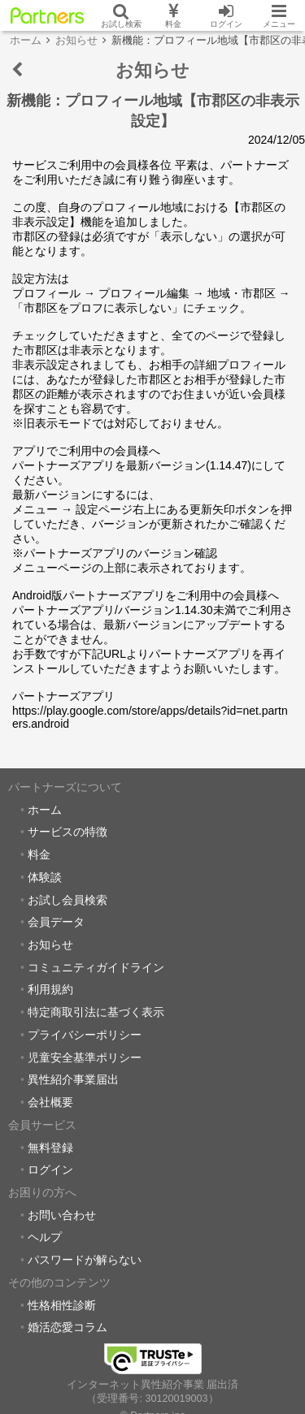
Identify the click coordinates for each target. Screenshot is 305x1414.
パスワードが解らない (85, 1259)
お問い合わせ (62, 1215)
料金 (39, 854)
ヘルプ (45, 1236)
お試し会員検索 (67, 899)
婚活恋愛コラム (67, 1327)
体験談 (45, 877)
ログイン (50, 1169)
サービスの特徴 (67, 831)
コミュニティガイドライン (96, 967)
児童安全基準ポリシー (85, 1057)
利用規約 (50, 989)
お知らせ (50, 944)
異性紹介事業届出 (73, 1079)
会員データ (56, 921)
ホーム (45, 809)
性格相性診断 (62, 1305)
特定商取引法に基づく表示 (96, 1011)
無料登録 (50, 1147)
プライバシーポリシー (85, 1034)
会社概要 (50, 1102)
